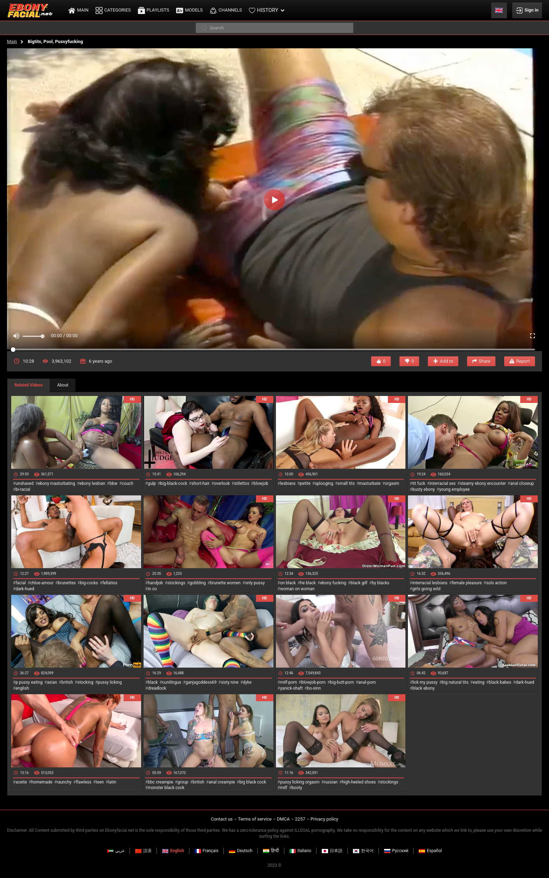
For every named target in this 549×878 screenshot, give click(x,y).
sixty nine (229, 682)
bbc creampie (160, 782)
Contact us (222, 819)
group (183, 782)
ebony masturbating (56, 483)
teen (100, 782)
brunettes (67, 582)
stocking (85, 682)
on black (288, 582)
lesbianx (288, 483)
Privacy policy (324, 819)
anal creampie (222, 782)
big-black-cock (173, 483)
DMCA (283, 819)
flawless (83, 782)
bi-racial (22, 489)
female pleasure (466, 582)
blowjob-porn (313, 682)
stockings (176, 582)
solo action (496, 582)
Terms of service (255, 819)
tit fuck (418, 483)
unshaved (24, 483)
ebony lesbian (92, 483)
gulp (152, 483)
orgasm (392, 483)
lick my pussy (425, 682)
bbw (114, 483)
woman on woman (297, 588)
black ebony (423, 688)
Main (12, 41)
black (153, 682)
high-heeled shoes (359, 782)
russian (331, 782)
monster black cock (166, 787)
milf (283, 787)
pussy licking (110, 682)
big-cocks (89, 582)
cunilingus (171, 682)
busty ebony (423, 489)
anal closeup (522, 483)
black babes (500, 682)
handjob (155, 582)
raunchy (64, 782)
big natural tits (455, 682)
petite (305, 483)
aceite (21, 782)
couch (127, 483)
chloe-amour (42, 582)
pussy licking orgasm (300, 782)
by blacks (380, 582)
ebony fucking (333, 582)
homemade (42, 782)
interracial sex (443, 483)
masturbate (370, 483)
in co (152, 588)
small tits (346, 483)
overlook (222, 483)
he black (308, 582)
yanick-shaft (291, 688)
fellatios (109, 582)
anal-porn (367, 682)
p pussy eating (28, 682)
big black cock (252, 782)
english (22, 688)
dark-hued (24, 588)
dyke (247, 682)
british (67, 682)
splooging (324, 483)
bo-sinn (314, 688)
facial (20, 582)
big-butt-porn (342, 682)
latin (112, 782)
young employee (454, 489)
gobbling (198, 582)
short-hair (200, 483)
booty (297, 787)
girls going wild (426, 588)
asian (52, 682)
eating (479, 682)
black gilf (358, 582)
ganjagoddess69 (201, 682)
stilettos (241, 483)
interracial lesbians (429, 582)
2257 (300, 819)
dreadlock (157, 688)
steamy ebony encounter (483, 483)
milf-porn (288, 682)
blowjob (260, 483)
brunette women (225, 582)
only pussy (255, 582)
